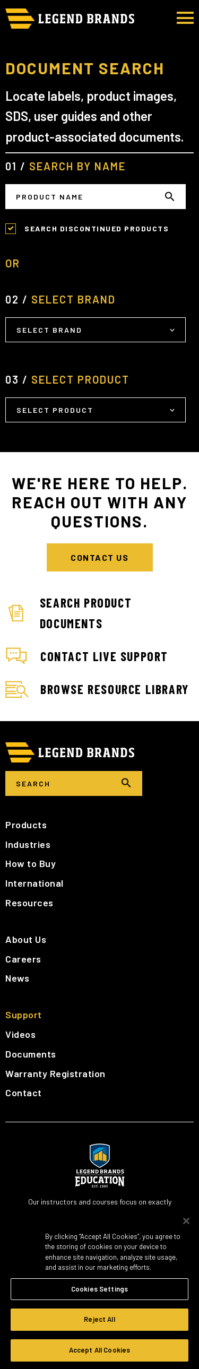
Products (26, 824)
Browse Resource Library (97, 689)
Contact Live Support (86, 656)
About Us (25, 939)
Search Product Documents (68, 612)
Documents (30, 1054)
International (34, 883)
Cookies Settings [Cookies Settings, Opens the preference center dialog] (99, 1292)
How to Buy (30, 863)
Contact (23, 1092)
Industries (27, 844)
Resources (29, 902)
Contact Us (99, 557)
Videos (20, 1034)
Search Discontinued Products (96, 228)
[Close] (186, 1224)
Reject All (99, 1323)
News (17, 978)
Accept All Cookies (99, 1353)
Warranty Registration (55, 1073)
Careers (23, 959)
